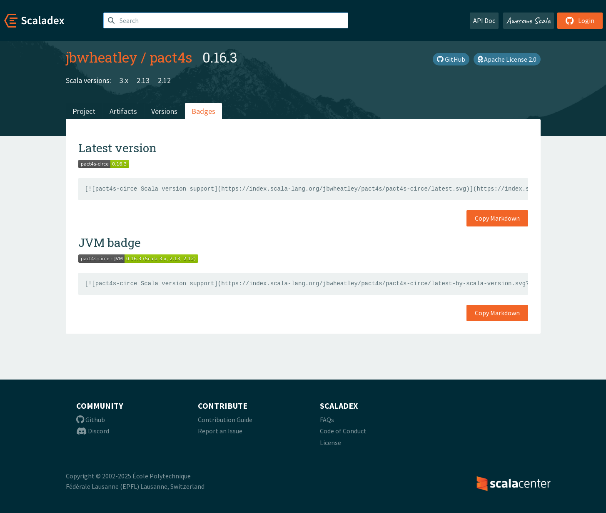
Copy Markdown (497, 218)
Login (580, 20)
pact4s (171, 57)
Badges (203, 111)
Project (83, 111)
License (330, 442)
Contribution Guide (225, 419)
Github (90, 419)
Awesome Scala (528, 20)
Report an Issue (220, 431)
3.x (124, 80)
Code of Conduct (343, 431)
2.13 (143, 80)
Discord (92, 431)
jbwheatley (101, 57)
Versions (164, 111)
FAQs (327, 419)
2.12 (164, 80)
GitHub (451, 59)
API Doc (484, 20)
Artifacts (123, 111)
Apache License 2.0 (507, 59)
